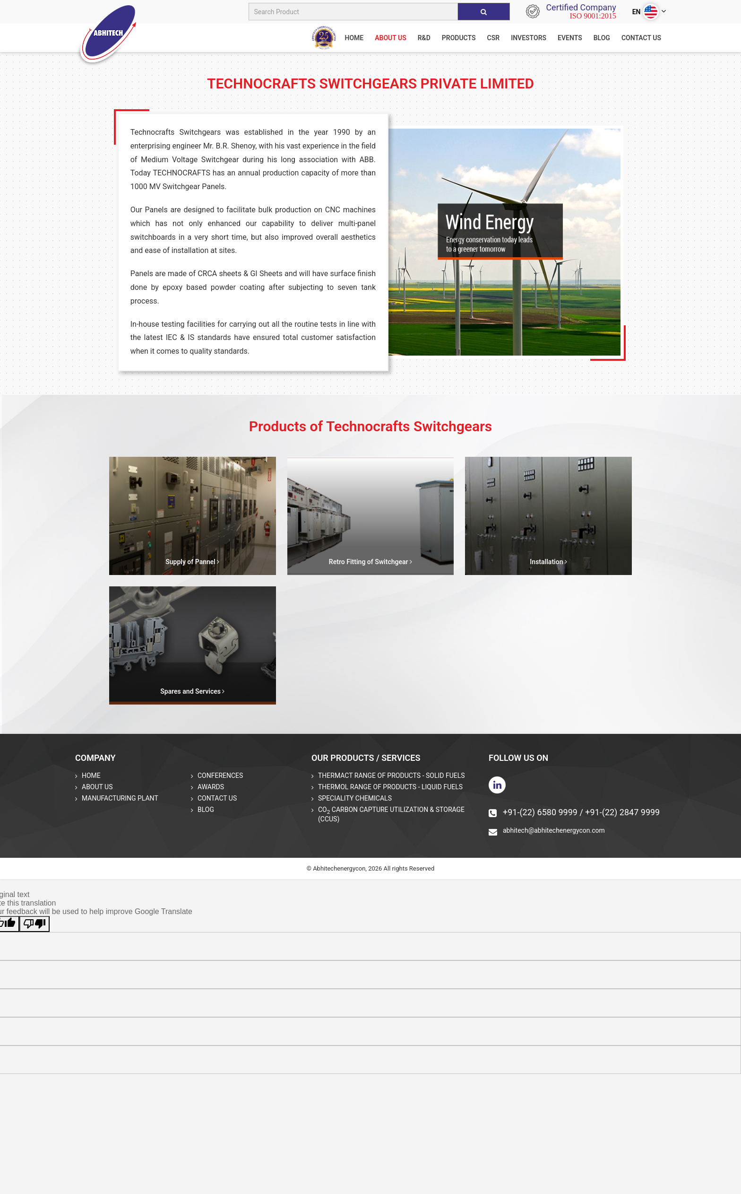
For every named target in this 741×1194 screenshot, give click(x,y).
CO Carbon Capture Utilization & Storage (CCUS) (391, 814)
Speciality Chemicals (355, 798)
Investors (528, 38)
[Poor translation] (34, 924)
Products (459, 38)
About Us (97, 787)
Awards (211, 787)
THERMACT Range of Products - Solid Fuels (391, 775)
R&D (424, 38)
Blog (602, 38)
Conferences (220, 775)
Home (91, 775)
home (354, 38)
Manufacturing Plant (120, 798)
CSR (493, 38)
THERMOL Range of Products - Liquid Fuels (390, 787)
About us (390, 38)
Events (570, 38)
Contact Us (641, 38)
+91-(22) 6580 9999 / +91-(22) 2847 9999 (574, 812)
